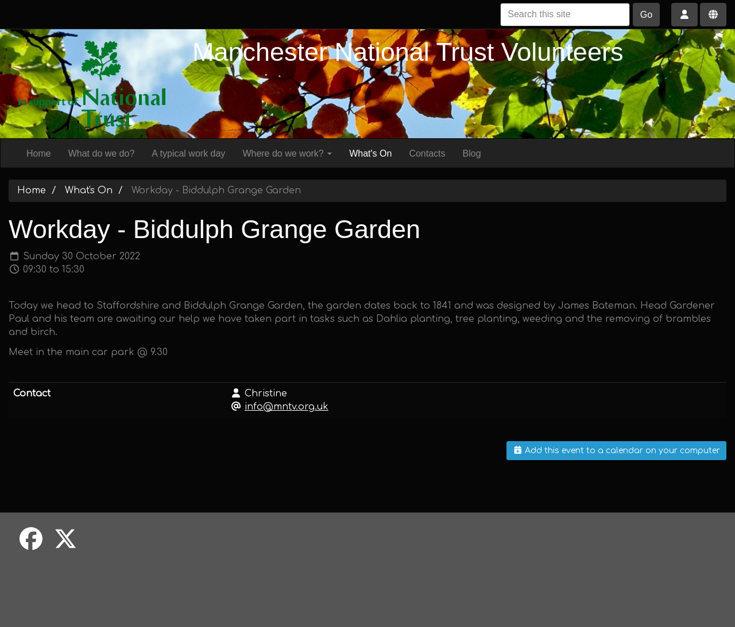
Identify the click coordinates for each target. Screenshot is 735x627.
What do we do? (101, 153)
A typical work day (188, 153)
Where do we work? (287, 153)
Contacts (427, 153)
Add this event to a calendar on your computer (617, 450)
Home (38, 153)
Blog (472, 153)
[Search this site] (565, 14)
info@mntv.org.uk (286, 407)
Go (646, 15)
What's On (370, 153)
